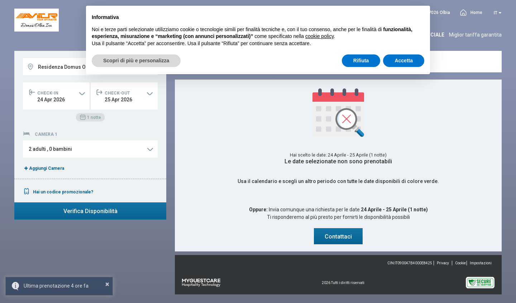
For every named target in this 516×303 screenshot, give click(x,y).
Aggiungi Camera (43, 168)
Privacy (443, 263)
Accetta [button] (404, 60)
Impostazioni (481, 263)
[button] (90, 149)
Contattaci (338, 236)
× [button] (107, 284)
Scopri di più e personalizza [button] (136, 60)
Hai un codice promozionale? (58, 191)
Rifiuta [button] (361, 60)
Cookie (460, 263)
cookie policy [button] (319, 36)
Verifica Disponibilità (90, 211)
